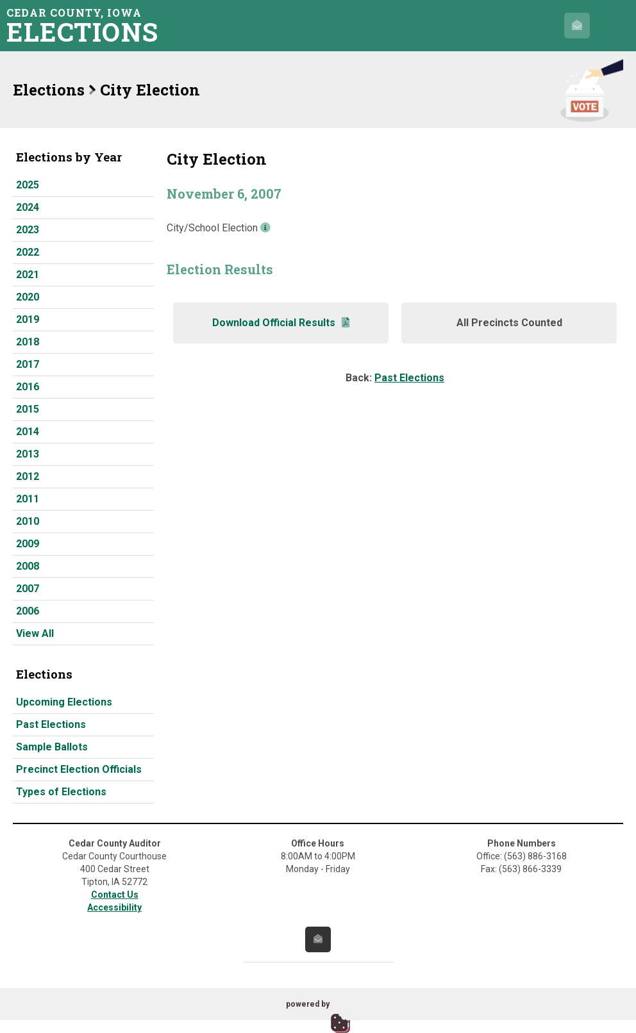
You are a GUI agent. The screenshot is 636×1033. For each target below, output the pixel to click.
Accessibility (114, 907)
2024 (27, 207)
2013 (27, 454)
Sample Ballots (52, 747)
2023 (27, 230)
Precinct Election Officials (79, 769)
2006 (27, 611)
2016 (27, 387)
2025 (27, 185)
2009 (27, 544)
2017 (27, 364)
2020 (27, 297)
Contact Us (114, 894)
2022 (27, 252)
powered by (308, 1004)
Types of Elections (61, 792)
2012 (27, 476)
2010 (27, 521)
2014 (27, 432)
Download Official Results (280, 323)
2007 (27, 589)
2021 (27, 275)
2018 (27, 342)
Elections (49, 89)
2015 (27, 409)
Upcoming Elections (64, 702)
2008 (27, 566)
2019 (27, 319)
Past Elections (51, 724)
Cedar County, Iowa (86, 25)
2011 (27, 499)
